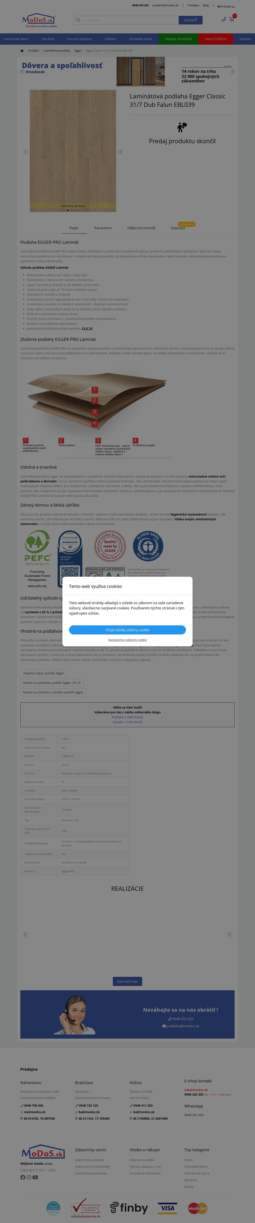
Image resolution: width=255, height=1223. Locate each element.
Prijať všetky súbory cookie (127, 630)
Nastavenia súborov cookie (127, 640)
